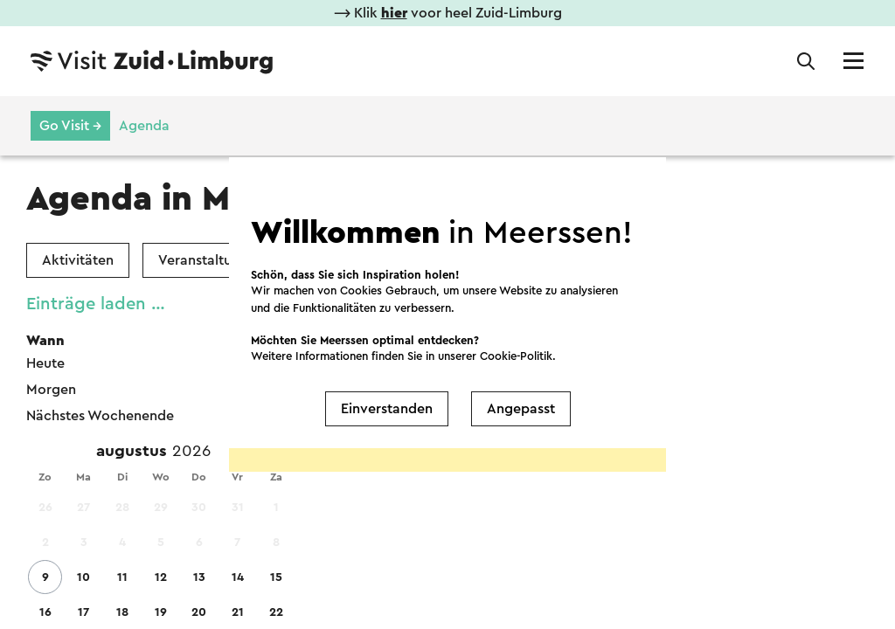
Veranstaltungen (211, 260)
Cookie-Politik (516, 356)
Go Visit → (70, 126)
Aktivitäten (78, 260)
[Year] (198, 451)
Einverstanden (387, 409)
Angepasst (521, 409)
